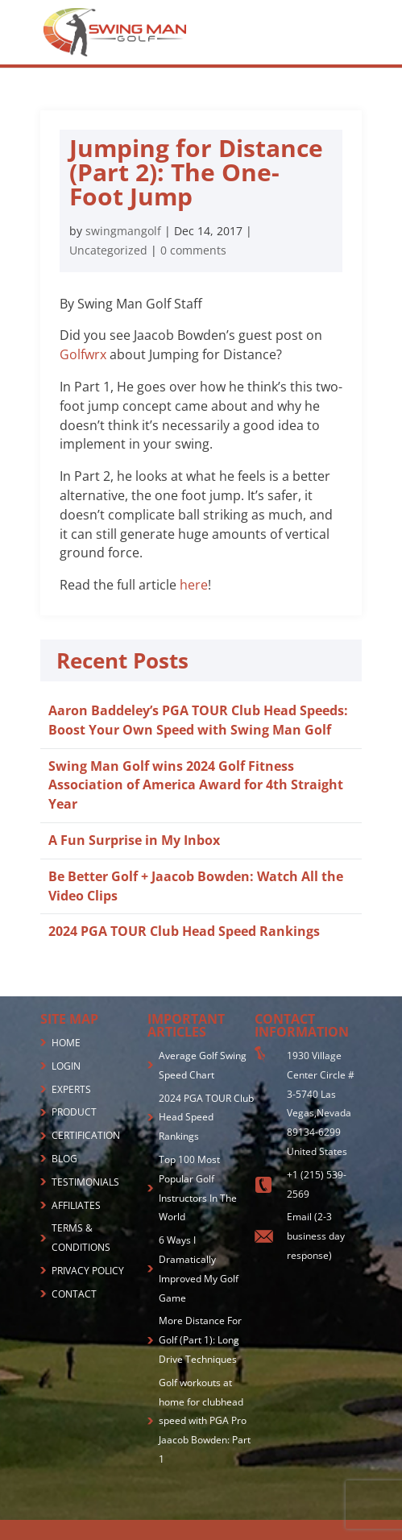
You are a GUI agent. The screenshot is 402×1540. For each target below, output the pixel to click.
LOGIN (66, 1066)
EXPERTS (71, 1089)
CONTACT (74, 1294)
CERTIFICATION (86, 1135)
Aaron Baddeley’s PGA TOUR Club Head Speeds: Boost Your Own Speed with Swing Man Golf (198, 720)
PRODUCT (74, 1112)
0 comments (193, 250)
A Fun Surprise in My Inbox (134, 840)
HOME (66, 1042)
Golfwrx (83, 354)
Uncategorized (108, 250)
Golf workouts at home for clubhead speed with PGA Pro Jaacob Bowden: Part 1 (205, 1421)
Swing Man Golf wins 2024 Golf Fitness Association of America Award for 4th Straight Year (195, 785)
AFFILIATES (76, 1205)
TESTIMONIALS (85, 1182)
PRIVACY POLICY (88, 1270)
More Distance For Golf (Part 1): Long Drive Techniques (200, 1340)
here (194, 585)
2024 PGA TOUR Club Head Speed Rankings (184, 931)
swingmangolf (123, 230)
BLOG (64, 1158)
